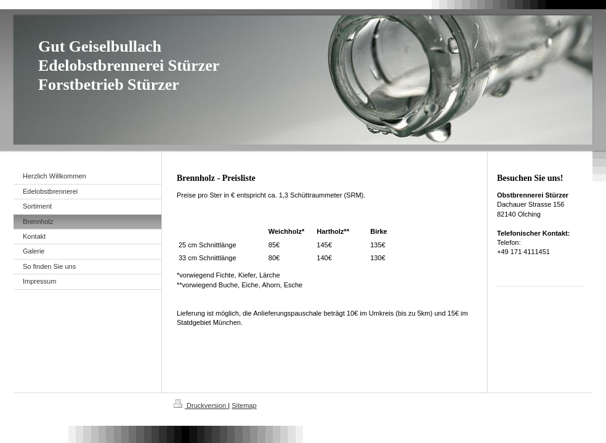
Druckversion (201, 405)
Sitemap (244, 405)
